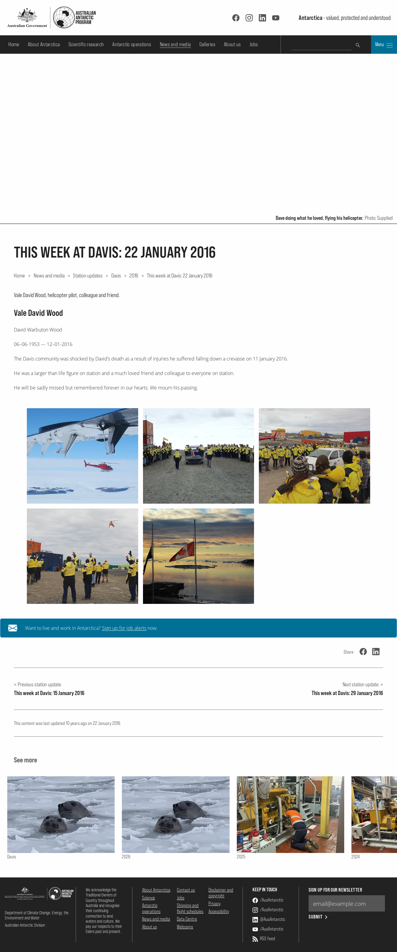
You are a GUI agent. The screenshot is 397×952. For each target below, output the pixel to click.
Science (148, 898)
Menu (384, 45)
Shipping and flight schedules (190, 908)
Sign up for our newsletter (335, 890)
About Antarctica (44, 44)
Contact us (186, 890)
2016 (133, 275)
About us (232, 44)
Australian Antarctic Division (25, 925)
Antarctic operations (131, 44)
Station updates (88, 275)
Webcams (185, 927)
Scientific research (86, 44)
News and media (175, 44)
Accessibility (218, 911)
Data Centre (187, 919)
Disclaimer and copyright (220, 893)
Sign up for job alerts (124, 628)
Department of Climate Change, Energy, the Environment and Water (36, 915)
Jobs (253, 44)
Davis (116, 275)
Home (13, 44)
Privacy (214, 903)
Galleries (207, 44)
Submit (319, 917)
